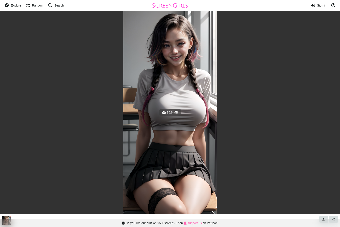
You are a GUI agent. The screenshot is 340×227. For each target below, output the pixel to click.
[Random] (34, 5)
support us (193, 223)
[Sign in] (319, 5)
